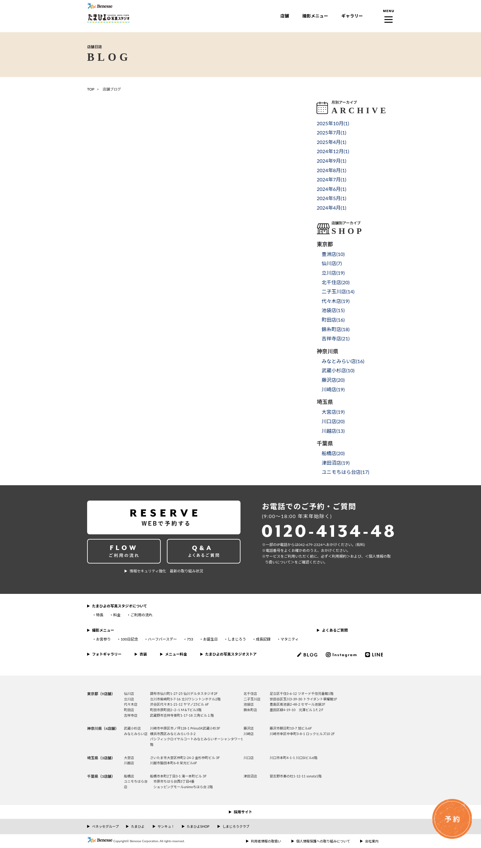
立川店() (332, 273)
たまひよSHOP (198, 826)
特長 (99, 615)
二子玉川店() (337, 291)
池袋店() (332, 310)
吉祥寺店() (335, 338)
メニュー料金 (176, 654)
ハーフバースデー (162, 639)
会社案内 (372, 841)
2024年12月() (333, 151)
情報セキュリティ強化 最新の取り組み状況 (166, 571)
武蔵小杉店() (337, 370)
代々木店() (335, 301)
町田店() (332, 320)
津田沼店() (335, 463)
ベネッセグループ (105, 826)
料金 (117, 615)
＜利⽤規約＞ (339, 556)
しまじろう (237, 639)
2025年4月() (331, 142)
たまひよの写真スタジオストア (231, 654)
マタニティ (289, 639)
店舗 (284, 15)
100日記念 (129, 639)
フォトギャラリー (106, 654)
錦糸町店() (335, 329)
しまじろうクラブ (235, 826)
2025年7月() (331, 132)
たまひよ (137, 826)
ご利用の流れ (141, 615)
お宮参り (103, 639)
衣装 (143, 654)
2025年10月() (333, 123)
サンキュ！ (166, 826)
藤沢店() (332, 380)
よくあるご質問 (335, 630)
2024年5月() (331, 198)
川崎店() (332, 389)
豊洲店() (332, 254)
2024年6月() (331, 189)
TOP (90, 89)
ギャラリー (352, 15)
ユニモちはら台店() (345, 472)
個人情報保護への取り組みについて (323, 841)
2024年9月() (331, 161)
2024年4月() (331, 208)
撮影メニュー (315, 15)
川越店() (332, 431)
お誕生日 (210, 639)
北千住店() (335, 282)
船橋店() (332, 453)
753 (190, 639)
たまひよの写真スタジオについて (119, 606)
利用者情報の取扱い (266, 841)
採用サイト (243, 812)
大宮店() (332, 412)
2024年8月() (331, 170)
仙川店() (331, 263)
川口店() (332, 421)
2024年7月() (331, 179)
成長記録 (263, 639)
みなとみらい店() (342, 361)
